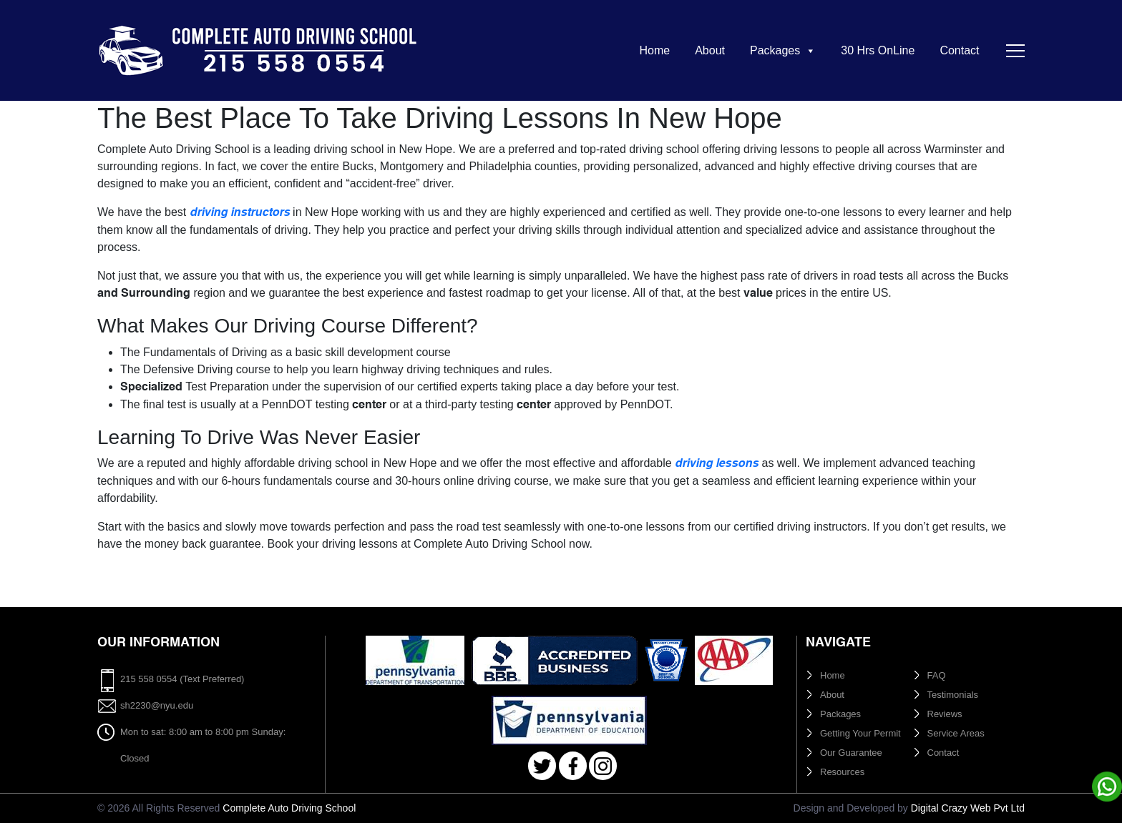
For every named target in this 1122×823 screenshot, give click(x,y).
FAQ (936, 675)
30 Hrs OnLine (877, 50)
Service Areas (956, 733)
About (710, 50)
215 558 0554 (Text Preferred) (182, 679)
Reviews (944, 714)
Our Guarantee (851, 752)
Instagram (603, 766)
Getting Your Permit (860, 733)
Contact (959, 50)
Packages (783, 50)
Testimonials (953, 694)
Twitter (542, 766)
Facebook (573, 766)
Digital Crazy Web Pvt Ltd (968, 808)
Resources (842, 772)
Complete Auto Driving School (289, 808)
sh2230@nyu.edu (156, 705)
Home (654, 50)
